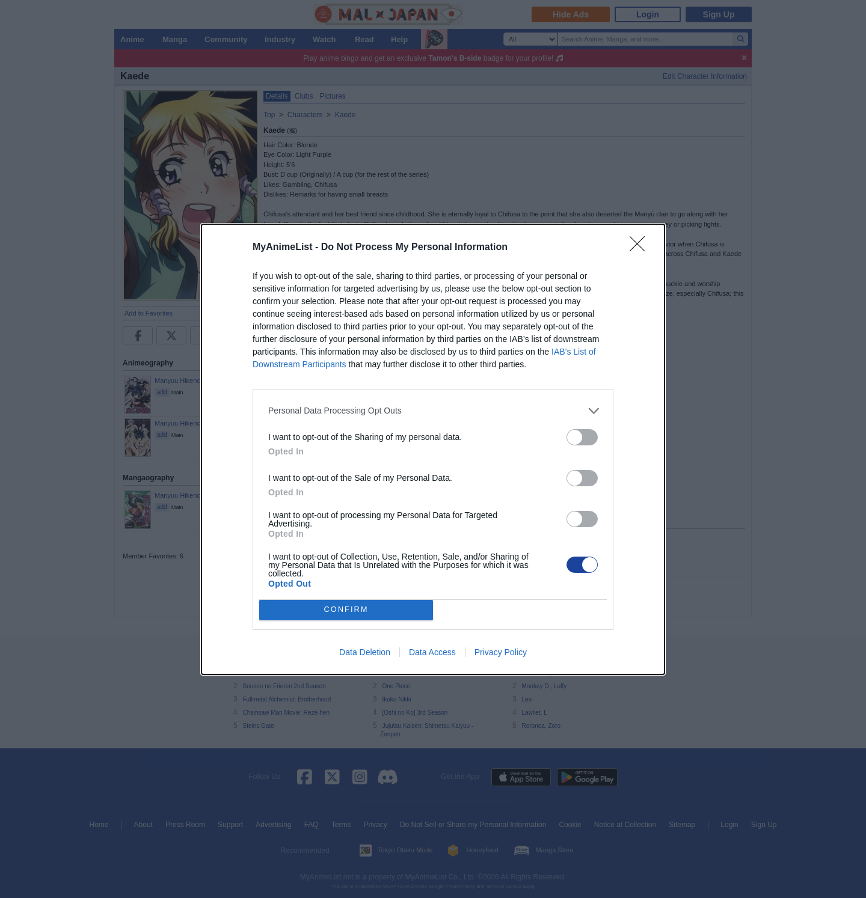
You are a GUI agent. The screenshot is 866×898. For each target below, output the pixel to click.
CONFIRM (346, 609)
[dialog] (433, 449)
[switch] (582, 437)
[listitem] (433, 411)
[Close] (641, 247)
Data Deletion (364, 652)
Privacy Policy (500, 652)
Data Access (432, 652)
